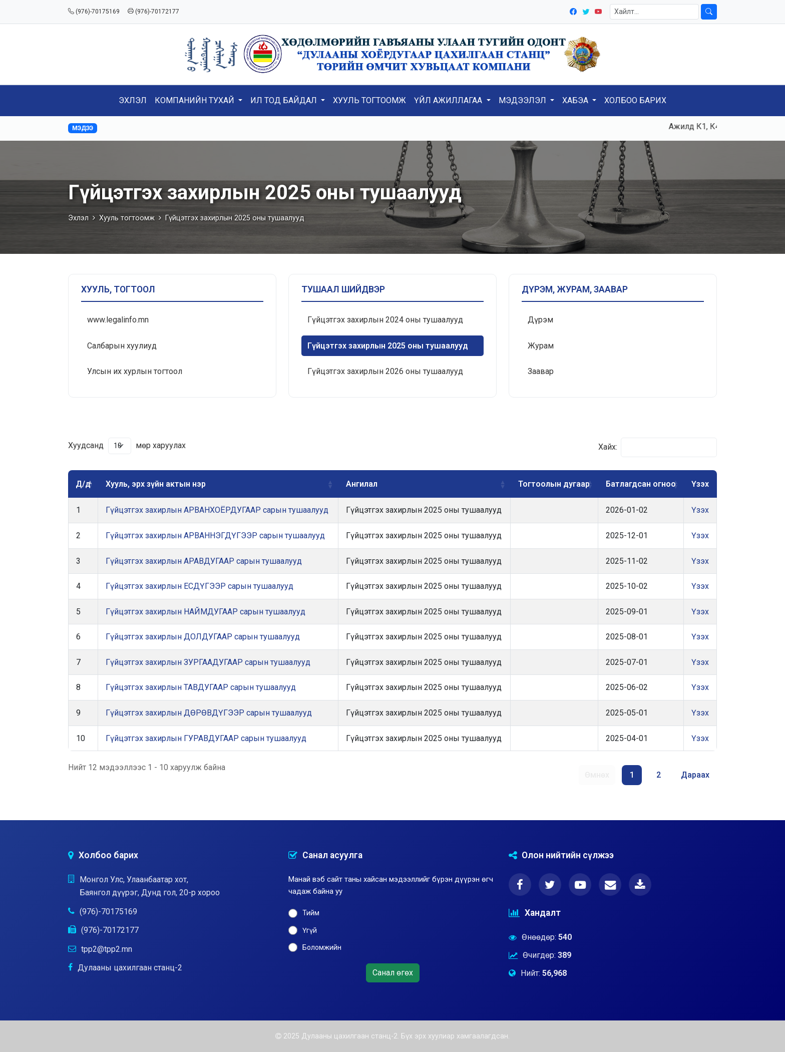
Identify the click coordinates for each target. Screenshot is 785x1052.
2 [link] (658, 775)
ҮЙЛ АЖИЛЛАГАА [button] (449, 100)
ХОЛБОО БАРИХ (635, 100)
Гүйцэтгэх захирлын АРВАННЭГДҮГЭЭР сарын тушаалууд (215, 535)
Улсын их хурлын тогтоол (134, 371)
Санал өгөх (392, 972)
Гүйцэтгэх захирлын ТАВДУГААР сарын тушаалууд (201, 687)
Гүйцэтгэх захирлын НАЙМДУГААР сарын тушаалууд (205, 611)
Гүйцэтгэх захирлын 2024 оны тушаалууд (385, 319)
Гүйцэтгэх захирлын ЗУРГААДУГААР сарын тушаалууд (208, 662)
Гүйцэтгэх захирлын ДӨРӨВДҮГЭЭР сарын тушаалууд (209, 713)
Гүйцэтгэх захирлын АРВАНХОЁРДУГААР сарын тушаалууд (217, 510)
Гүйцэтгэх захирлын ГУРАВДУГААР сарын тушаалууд (206, 738)
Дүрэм (540, 319)
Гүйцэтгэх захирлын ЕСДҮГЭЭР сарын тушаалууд (199, 586)
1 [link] (632, 775)
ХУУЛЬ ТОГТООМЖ (369, 100)
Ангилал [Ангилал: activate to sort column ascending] (361, 484)
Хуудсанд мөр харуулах (127, 446)
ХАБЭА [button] (576, 100)
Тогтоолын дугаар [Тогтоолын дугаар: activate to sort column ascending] (554, 484)
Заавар (541, 371)
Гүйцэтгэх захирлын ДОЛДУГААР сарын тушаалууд (203, 636)
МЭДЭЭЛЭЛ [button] (523, 100)
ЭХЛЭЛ (133, 100)
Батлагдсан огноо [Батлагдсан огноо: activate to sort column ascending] (641, 484)
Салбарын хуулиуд (122, 345)
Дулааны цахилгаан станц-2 (130, 967)
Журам (541, 345)
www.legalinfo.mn (118, 319)
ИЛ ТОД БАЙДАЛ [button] (284, 100)
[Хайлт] (654, 12)
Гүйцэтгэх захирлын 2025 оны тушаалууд (387, 345)
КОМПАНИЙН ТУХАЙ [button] (195, 100)
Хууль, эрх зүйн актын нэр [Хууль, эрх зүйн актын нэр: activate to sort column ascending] (156, 484)
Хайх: (657, 447)
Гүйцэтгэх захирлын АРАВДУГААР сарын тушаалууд (204, 561)
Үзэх (700, 510)
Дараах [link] (695, 775)
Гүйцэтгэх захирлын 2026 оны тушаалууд (385, 371)
